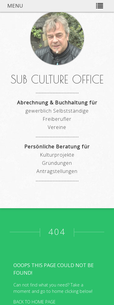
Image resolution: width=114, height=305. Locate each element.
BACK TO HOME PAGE (34, 302)
